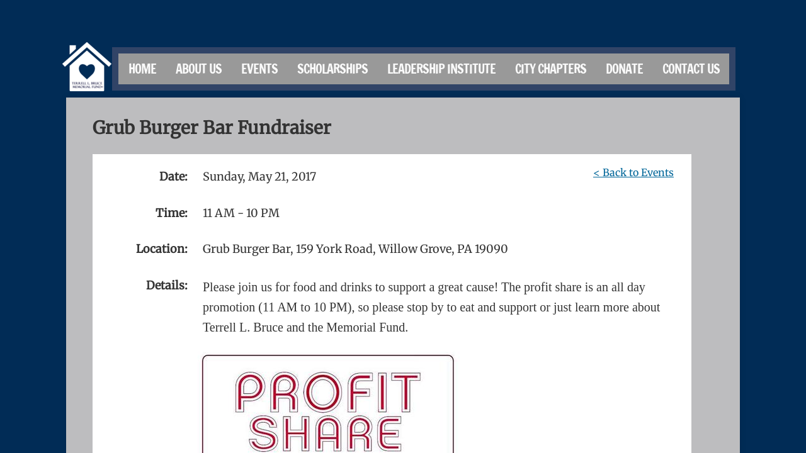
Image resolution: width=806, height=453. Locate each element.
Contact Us (691, 69)
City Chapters (550, 69)
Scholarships (332, 69)
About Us (199, 69)
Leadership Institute (441, 69)
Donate (624, 69)
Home (142, 69)
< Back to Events (633, 172)
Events (259, 69)
